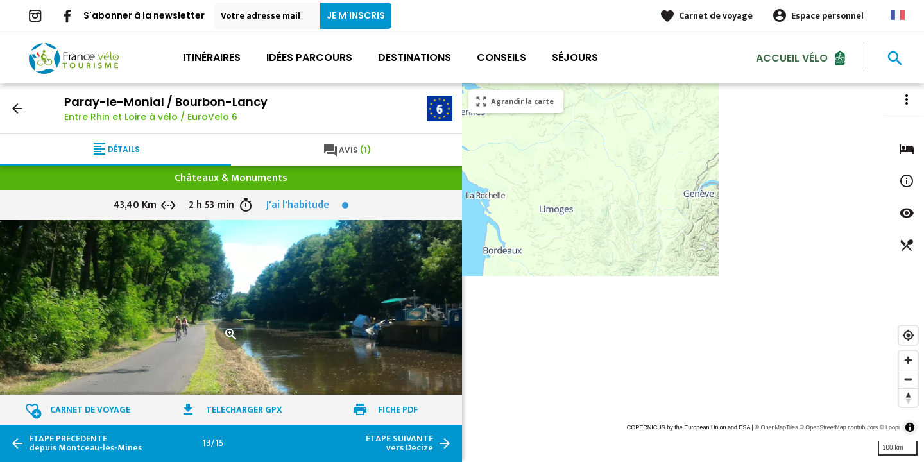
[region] (693, 272)
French (898, 15)
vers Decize (399, 443)
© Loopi (890, 427)
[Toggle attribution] (910, 427)
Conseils (501, 57)
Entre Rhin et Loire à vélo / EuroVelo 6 (150, 116)
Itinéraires (212, 57)
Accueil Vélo (792, 57)
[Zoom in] (908, 360)
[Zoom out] (908, 379)
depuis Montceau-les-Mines (85, 443)
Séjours (575, 57)
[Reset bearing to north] (908, 397)
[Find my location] (908, 335)
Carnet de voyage (716, 15)
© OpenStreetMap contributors (839, 427)
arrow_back (17, 108)
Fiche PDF (398, 410)
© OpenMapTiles (776, 427)
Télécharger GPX (244, 410)
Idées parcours (309, 57)
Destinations (414, 57)
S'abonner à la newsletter (144, 15)
